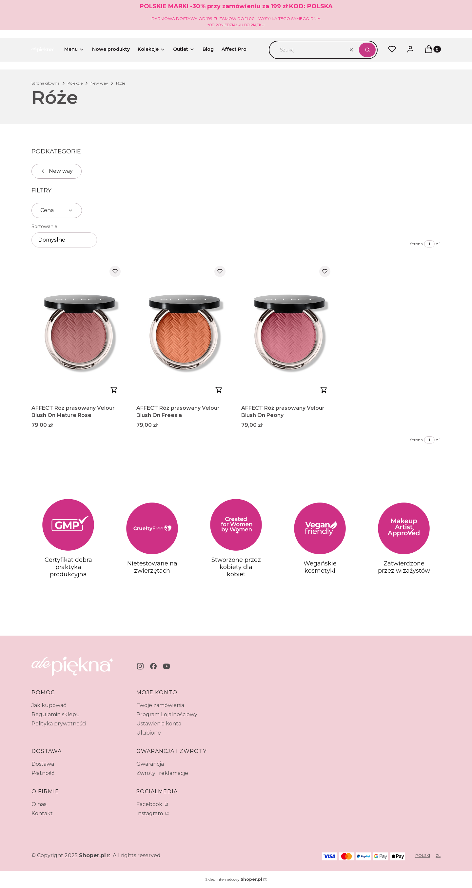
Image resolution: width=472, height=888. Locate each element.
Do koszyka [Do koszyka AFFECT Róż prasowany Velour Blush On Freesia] (219, 390)
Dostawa (42, 764)
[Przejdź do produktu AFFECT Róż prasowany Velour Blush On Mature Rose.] (78, 331)
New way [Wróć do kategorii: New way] (56, 171)
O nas (38, 804)
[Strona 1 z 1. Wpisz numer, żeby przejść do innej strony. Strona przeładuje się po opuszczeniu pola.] (429, 243)
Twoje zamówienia (160, 705)
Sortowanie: (44, 226)
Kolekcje (75, 83)
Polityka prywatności (58, 723)
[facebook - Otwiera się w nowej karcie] (153, 666)
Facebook (150, 804)
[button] (367, 50)
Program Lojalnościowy (166, 714)
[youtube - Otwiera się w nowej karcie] (166, 666)
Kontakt (42, 813)
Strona (416, 243)
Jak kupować (48, 705)
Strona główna (45, 83)
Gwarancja (150, 764)
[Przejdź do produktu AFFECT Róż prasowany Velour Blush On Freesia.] (183, 331)
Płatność (42, 773)
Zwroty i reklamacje (162, 773)
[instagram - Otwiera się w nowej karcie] (140, 666)
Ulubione (148, 733)
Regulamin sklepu (55, 714)
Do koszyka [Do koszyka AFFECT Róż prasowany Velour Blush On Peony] (323, 390)
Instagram (150, 813)
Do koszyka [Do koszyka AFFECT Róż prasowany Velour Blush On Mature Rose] (114, 390)
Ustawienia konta (158, 723)
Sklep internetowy (233, 879)
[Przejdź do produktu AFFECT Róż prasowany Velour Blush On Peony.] (288, 331)
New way (99, 83)
